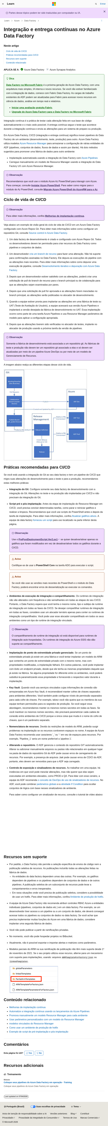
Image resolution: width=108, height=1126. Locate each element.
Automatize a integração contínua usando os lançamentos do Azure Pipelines (49, 1011)
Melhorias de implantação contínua (64, 216)
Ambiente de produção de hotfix (86, 897)
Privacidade (7, 1118)
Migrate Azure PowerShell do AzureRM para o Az (70, 189)
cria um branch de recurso (43, 254)
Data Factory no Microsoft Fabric (24, 85)
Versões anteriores (58, 1113)
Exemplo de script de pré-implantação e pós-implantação (38, 1031)
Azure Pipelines (89, 158)
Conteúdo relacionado (16, 62)
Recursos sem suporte (16, 59)
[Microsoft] (54, 4)
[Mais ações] (101, 20)
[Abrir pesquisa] (96, 4)
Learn (6, 20)
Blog (73, 1113)
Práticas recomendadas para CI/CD (22, 55)
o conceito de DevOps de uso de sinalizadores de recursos (68, 780)
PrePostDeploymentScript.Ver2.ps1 (38, 539)
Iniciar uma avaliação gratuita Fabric (32, 107)
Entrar (103, 4)
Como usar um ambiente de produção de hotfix (33, 1027)
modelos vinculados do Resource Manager (31, 1023)
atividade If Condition (72, 784)
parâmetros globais (47, 784)
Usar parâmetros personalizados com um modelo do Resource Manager (46, 1019)
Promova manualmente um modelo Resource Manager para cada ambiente (48, 1015)
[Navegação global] (3, 4)
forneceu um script (42, 520)
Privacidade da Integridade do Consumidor (38, 1118)
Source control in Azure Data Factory (48, 233)
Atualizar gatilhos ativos (84, 516)
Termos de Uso (70, 1118)
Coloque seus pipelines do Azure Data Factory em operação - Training (38, 1082)
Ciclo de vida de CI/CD (16, 51)
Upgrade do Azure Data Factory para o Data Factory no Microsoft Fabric (51, 112)
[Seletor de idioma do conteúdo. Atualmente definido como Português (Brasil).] (14, 1106)
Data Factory (30, 20)
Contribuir (84, 1113)
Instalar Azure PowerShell (45, 185)
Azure (17, 20)
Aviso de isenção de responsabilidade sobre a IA (24, 1113)
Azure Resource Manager (33, 143)
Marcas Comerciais (89, 1118)
